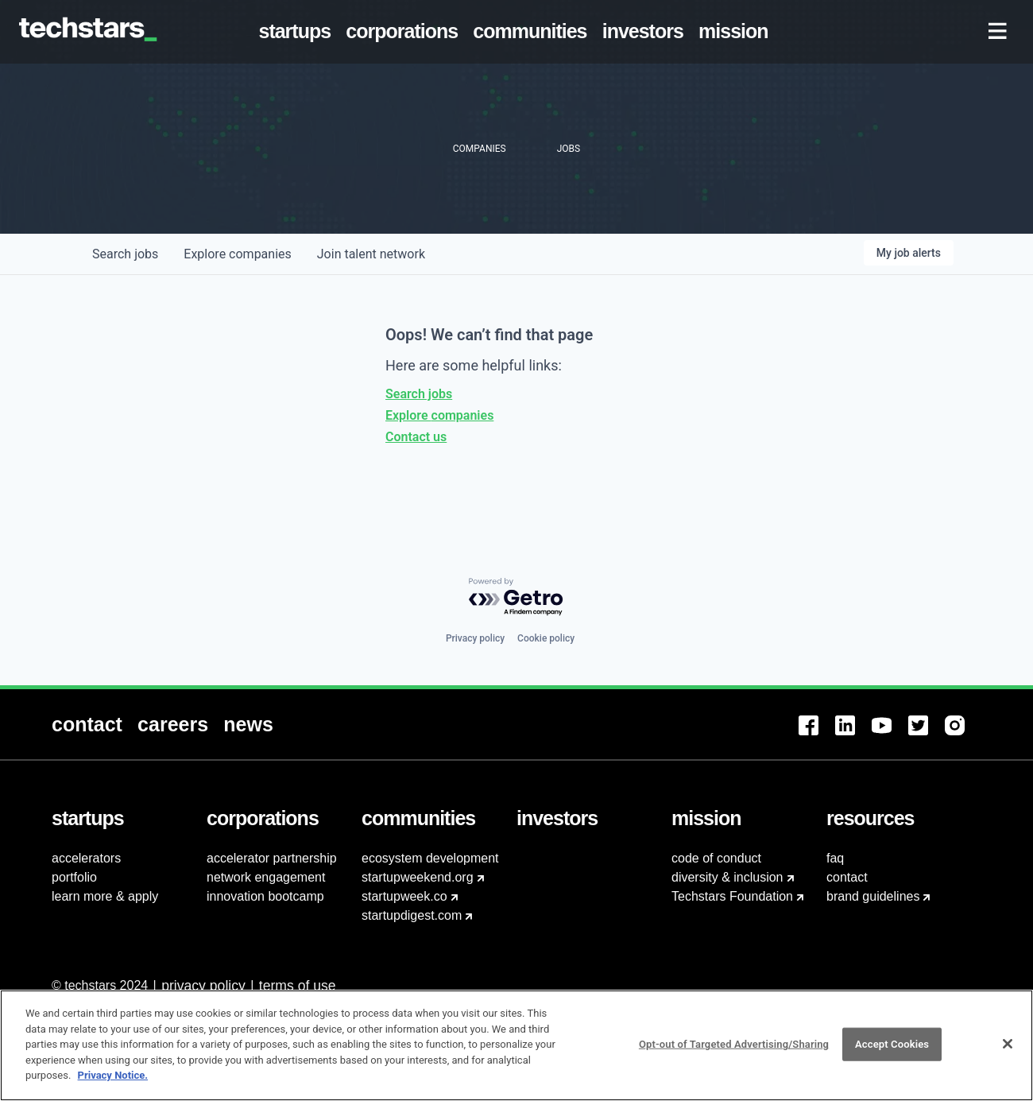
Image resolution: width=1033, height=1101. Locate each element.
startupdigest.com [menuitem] (412, 915)
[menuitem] (298, 32)
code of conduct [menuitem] (716, 858)
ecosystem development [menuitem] (430, 858)
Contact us (416, 436)
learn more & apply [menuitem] (105, 896)
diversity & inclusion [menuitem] (727, 877)
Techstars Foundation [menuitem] (732, 896)
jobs (125, 254)
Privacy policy (475, 638)
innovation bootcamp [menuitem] (265, 896)
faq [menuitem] (835, 858)
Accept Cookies (892, 1053)
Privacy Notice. (113, 1084)
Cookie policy (546, 638)
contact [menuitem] (847, 877)
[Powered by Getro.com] (516, 597)
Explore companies (439, 415)
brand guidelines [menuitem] (872, 896)
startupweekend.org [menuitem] (418, 877)
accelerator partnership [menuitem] (272, 858)
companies (237, 254)
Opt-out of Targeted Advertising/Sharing (734, 1053)
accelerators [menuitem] (86, 858)
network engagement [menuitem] (266, 877)
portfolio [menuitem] (74, 877)
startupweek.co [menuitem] (404, 896)
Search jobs (418, 393)
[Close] (1007, 1052)
